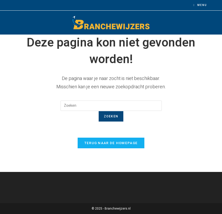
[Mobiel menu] (200, 5)
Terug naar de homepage (111, 143)
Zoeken (111, 116)
